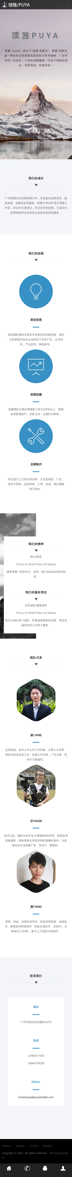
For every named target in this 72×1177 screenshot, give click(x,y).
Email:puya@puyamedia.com (35, 1097)
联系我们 (47, 1146)
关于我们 (34, 1146)
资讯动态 (20, 1146)
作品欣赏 (6, 1146)
